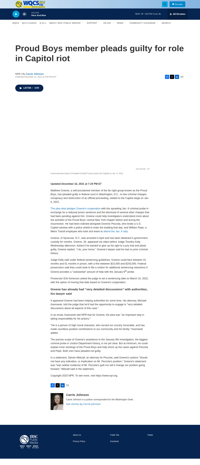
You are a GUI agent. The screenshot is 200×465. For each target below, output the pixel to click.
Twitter (150, 441)
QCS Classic (29, 29)
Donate (180, 7)
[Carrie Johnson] (57, 407)
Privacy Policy (79, 448)
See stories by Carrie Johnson (83, 410)
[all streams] (177, 20)
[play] (16, 20)
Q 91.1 (43, 29)
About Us (77, 441)
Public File (114, 441)
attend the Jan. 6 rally (115, 237)
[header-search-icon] (166, 7)
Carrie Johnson (35, 80)
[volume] (24, 20)
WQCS (15, 29)
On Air (107, 29)
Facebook (114, 448)
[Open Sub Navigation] (83, 29)
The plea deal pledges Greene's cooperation (76, 214)
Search (166, 29)
